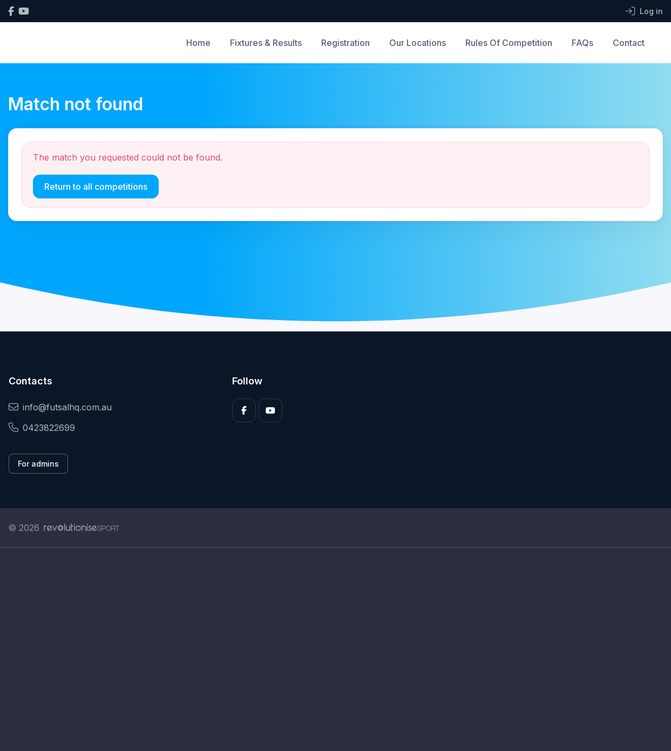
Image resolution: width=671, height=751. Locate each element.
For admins (38, 463)
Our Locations (417, 42)
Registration (345, 42)
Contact (629, 42)
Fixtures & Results (266, 42)
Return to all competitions (95, 186)
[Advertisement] (332, 649)
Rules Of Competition (508, 42)
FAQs (582, 42)
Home (198, 42)
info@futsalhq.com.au (60, 407)
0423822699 (42, 427)
